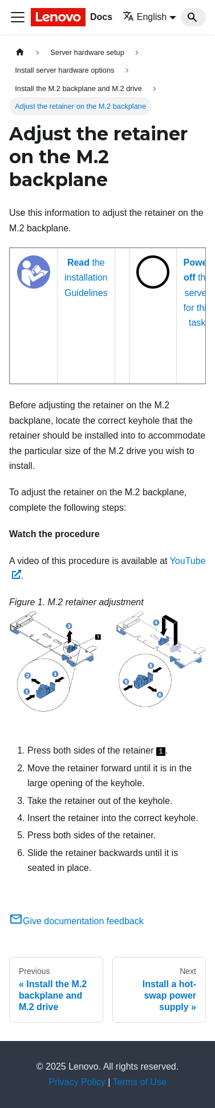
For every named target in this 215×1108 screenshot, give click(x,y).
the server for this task (197, 293)
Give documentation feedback (76, 921)
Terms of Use (140, 1082)
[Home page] (20, 52)
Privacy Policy (77, 1082)
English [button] (145, 17)
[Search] (193, 17)
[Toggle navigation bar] (17, 17)
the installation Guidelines (86, 278)
